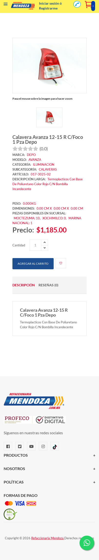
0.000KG (29, 203)
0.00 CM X (44, 208)
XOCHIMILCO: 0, (54, 218)
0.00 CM (77, 208)
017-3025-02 (41, 174)
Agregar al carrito (33, 263)
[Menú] (6, 5)
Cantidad (18, 245)
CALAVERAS (48, 169)
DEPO (31, 155)
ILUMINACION (43, 164)
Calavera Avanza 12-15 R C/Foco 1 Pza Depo (47, 139)
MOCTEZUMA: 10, (27, 218)
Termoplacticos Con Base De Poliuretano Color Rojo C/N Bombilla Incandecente (47, 184)
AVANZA (35, 160)
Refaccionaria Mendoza (47, 538)
